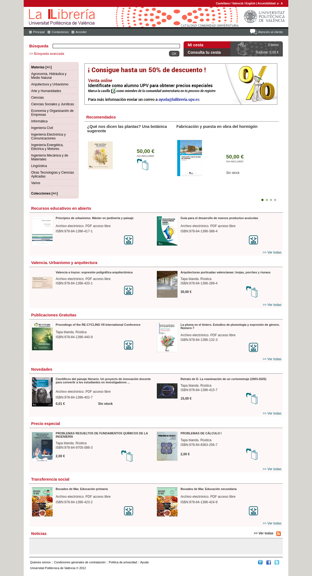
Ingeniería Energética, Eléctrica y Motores (47, 147)
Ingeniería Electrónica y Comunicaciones (48, 136)
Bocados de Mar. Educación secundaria (208, 489)
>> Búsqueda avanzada (46, 54)
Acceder (81, 32)
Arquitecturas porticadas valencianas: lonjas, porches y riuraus (225, 272)
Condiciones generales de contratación (80, 562)
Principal (39, 32)
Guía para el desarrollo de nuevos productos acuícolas (219, 218)
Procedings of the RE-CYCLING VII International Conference (98, 324)
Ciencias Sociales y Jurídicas (52, 104)
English (250, 3)
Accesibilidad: (267, 3)
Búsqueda (39, 46)
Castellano (223, 3)
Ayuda (144, 562)
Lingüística (39, 166)
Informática (39, 121)
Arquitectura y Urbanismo (49, 84)
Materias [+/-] (41, 67)
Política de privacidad (123, 562)
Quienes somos (40, 562)
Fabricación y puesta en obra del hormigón (216, 126)
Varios (35, 183)
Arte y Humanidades (46, 91)
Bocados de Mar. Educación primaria (82, 489)
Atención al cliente (270, 32)
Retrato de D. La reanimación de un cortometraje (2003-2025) (223, 379)
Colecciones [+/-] (44, 193)
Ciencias (37, 97)
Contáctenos (60, 32)
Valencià (237, 3)
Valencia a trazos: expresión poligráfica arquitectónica (94, 272)
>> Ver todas (272, 252)
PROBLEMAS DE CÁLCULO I (201, 433)
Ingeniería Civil (42, 128)
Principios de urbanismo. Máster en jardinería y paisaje (95, 218)
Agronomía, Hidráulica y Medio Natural (48, 76)
